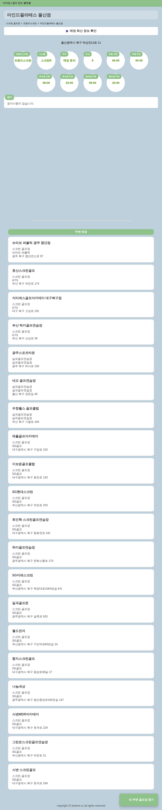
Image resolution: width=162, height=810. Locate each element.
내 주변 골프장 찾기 (141, 799)
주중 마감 (136, 54)
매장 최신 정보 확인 (83, 30)
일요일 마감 (114, 76)
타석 (88, 54)
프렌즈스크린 (22, 54)
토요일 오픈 (44, 76)
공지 (9, 97)
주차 (64, 54)
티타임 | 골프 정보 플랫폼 (17, 3)
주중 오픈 (113, 54)
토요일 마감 (67, 76)
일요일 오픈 (91, 76)
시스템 (42, 54)
